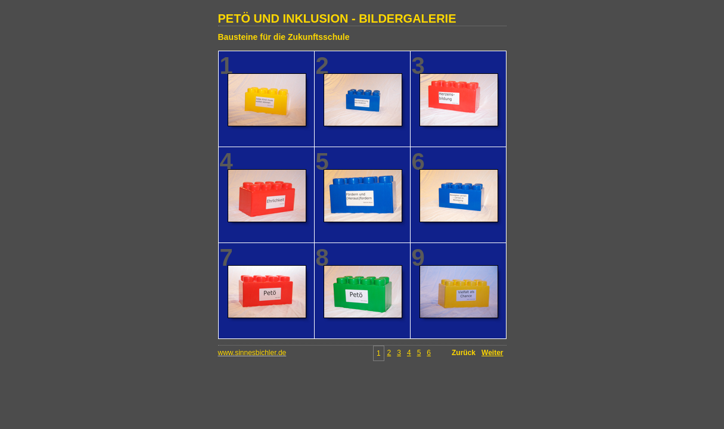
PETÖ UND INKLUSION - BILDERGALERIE (337, 18)
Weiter (492, 353)
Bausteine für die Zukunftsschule (284, 37)
